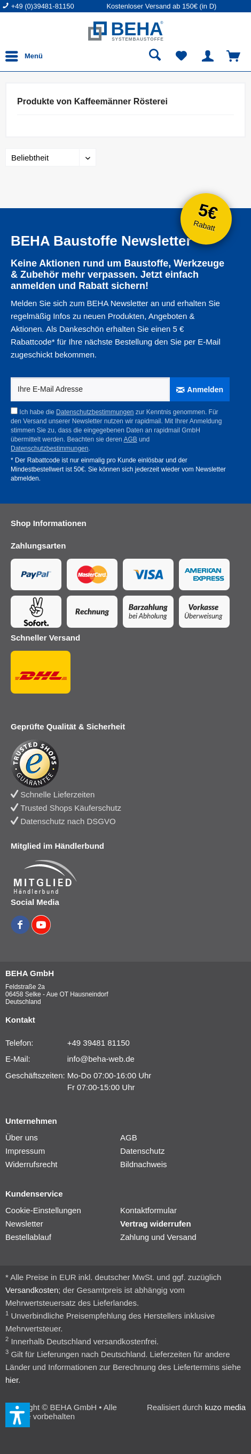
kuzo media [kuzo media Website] (225, 1407)
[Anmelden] (200, 389)
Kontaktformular (148, 1210)
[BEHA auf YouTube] (41, 931)
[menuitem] (54, 6)
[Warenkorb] (234, 56)
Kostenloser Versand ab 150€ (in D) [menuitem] (161, 6)
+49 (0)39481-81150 (42, 6)
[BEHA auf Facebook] (21, 931)
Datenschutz (142, 1150)
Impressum (25, 1150)
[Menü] (26, 56)
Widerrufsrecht (31, 1164)
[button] (17, 1415)
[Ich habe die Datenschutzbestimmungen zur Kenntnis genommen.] (14, 410)
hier (11, 1379)
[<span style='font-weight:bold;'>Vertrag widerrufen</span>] (177, 1223)
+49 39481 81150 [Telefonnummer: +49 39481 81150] (98, 1042)
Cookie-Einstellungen (43, 1210)
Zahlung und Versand (158, 1237)
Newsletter (24, 1223)
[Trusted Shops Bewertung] (120, 764)
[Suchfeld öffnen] (155, 56)
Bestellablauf (28, 1237)
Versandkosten (31, 1290)
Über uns (21, 1137)
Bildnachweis (143, 1164)
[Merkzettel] (181, 56)
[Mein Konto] (207, 56)
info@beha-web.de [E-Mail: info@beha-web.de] (101, 1058)
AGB (130, 439)
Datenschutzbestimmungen (95, 412)
